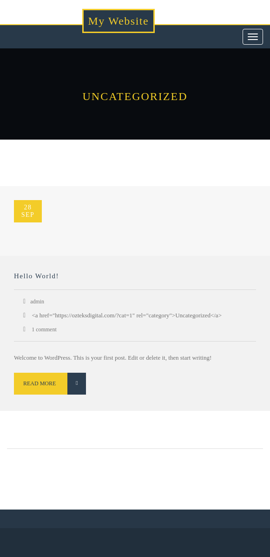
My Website (118, 21)
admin (37, 301)
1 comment (43, 329)
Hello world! (36, 276)
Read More (54, 384)
